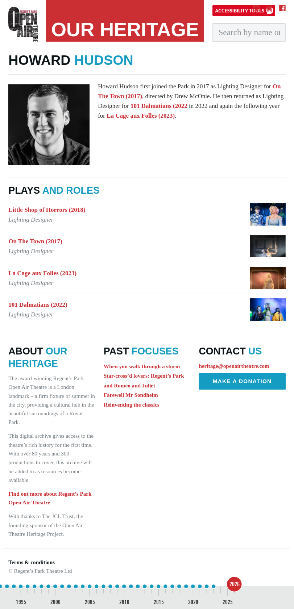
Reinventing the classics (132, 405)
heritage (125, 29)
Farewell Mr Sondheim (131, 395)
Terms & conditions (31, 562)
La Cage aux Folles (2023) (141, 115)
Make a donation (242, 381)
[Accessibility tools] (243, 10)
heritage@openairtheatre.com (234, 366)
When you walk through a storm (142, 366)
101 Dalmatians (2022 (159, 105)
